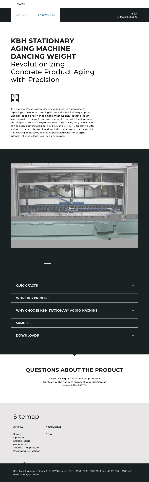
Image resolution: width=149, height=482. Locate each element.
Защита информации (26, 447)
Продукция (46, 15)
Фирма (21, 15)
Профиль (18, 437)
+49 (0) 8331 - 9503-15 (74, 385)
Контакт (18, 434)
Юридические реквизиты (21, 442)
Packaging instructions (26, 451)
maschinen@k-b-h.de (26, 474)
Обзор (49, 434)
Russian (20, 4)
